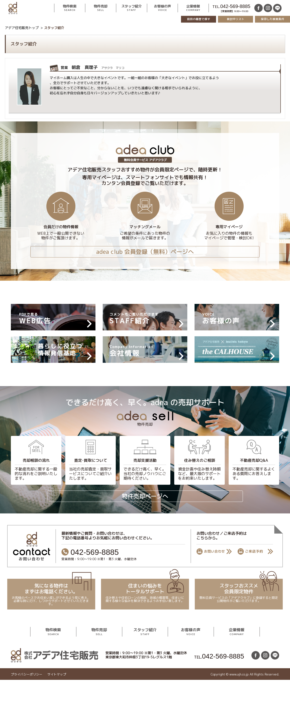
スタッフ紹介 (131, 8)
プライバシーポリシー (26, 674)
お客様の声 (162, 8)
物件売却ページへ (145, 496)
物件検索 (69, 8)
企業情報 (193, 8)
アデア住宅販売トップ (22, 27)
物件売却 (100, 8)
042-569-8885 (235, 6)
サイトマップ (56, 674)
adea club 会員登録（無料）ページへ (145, 252)
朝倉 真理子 (92, 67)
